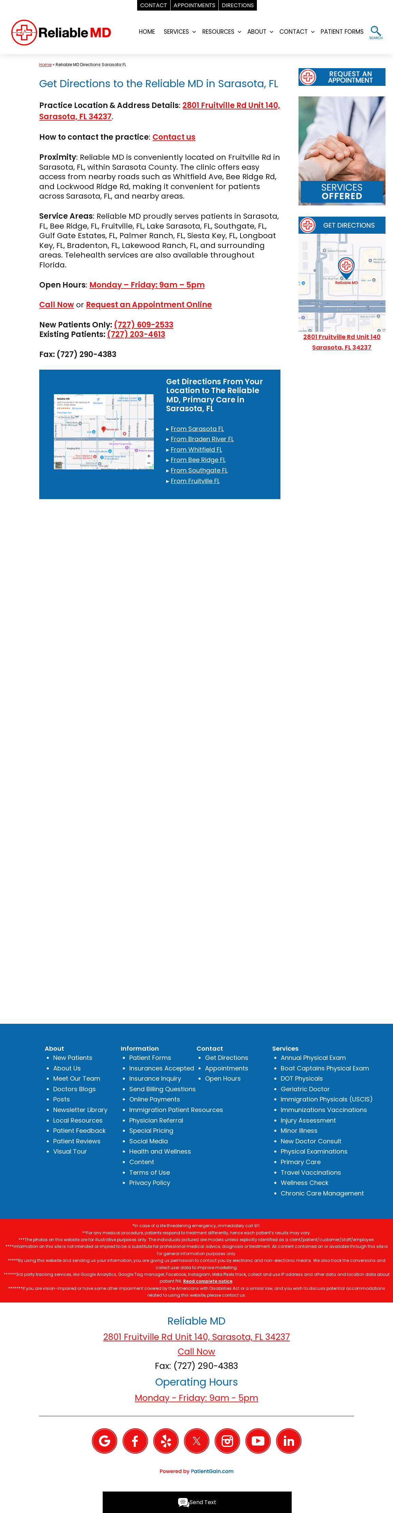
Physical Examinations (314, 1151)
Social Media (148, 1141)
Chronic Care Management (322, 1193)
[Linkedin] (288, 1440)
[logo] (61, 32)
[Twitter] (196, 1440)
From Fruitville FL (195, 481)
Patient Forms (150, 1057)
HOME (147, 32)
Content (141, 1162)
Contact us (173, 137)
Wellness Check (305, 1182)
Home (45, 64)
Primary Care (301, 1162)
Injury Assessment (308, 1120)
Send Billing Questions (162, 1089)
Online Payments (154, 1099)
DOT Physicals (302, 1078)
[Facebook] (135, 1440)
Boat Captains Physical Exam (325, 1068)
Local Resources (78, 1120)
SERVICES (176, 32)
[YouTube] (258, 1440)
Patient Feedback (79, 1130)
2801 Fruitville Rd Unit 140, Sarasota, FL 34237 (196, 1337)
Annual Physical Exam (313, 1057)
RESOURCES (218, 32)
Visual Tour (70, 1151)
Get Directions (226, 1057)
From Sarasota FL (197, 428)
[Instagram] (227, 1440)
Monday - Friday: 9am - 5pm (196, 1398)
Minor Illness (299, 1130)
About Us (67, 1068)
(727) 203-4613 (136, 334)
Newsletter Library (80, 1110)
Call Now (56, 304)
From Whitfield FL (196, 449)
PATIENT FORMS (342, 32)
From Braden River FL (202, 439)
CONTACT (293, 32)
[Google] (104, 1440)
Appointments (226, 1068)
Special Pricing (151, 1130)
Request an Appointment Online (149, 304)
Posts (61, 1099)
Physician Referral (156, 1120)
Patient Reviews (77, 1141)
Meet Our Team (76, 1078)
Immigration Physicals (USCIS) (327, 1099)
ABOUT (256, 32)
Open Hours (223, 1078)
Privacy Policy (149, 1182)
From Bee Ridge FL (198, 460)
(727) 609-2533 (143, 325)
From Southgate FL (199, 470)
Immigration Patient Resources (176, 1110)
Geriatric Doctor (305, 1089)
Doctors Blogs (74, 1089)
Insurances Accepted (161, 1068)
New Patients (72, 1057)
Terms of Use (149, 1172)
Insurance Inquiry (155, 1078)
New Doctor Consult (311, 1141)
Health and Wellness (160, 1151)
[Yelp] (165, 1440)
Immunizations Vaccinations (324, 1110)
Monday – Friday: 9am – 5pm (147, 285)
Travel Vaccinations (311, 1172)
